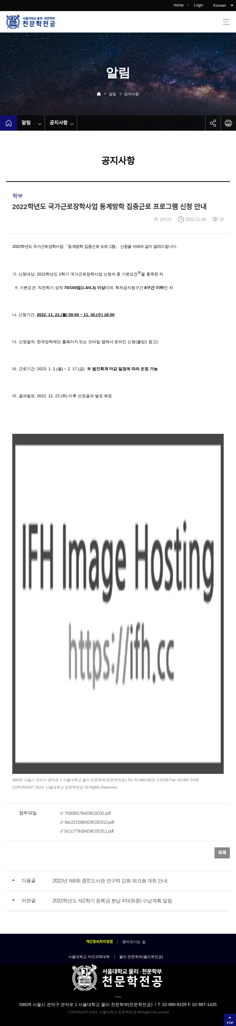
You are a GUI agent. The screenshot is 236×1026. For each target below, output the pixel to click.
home (8, 123)
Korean (219, 5)
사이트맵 (226, 22)
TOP (229, 1022)
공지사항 (131, 94)
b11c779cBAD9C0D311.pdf (89, 831)
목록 (222, 852)
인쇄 (228, 123)
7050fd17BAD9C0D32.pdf (88, 813)
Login (198, 5)
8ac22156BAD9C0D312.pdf (89, 822)
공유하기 (213, 123)
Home (178, 5)
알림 (112, 94)
